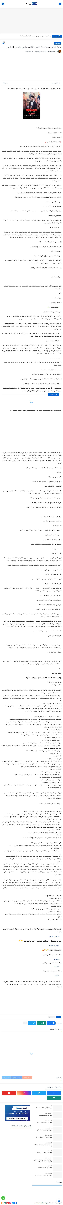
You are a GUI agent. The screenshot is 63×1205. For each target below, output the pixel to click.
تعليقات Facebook (17, 1078)
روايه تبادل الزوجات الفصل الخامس (43, 1175)
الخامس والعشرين (54, 936)
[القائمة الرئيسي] (60, 4)
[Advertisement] (31, 20)
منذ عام (49, 1150)
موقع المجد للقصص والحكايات (41, 1203)
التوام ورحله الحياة (54, 945)
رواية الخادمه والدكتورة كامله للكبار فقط (43, 1146)
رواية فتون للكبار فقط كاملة (45, 1168)
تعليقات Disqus (6, 1078)
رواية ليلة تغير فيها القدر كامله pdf (43, 1153)
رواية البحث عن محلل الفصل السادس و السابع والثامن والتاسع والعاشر (42, 1161)
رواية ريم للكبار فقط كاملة (45, 1115)
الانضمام (56, 959)
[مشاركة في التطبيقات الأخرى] (25, 1023)
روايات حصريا (57, 43)
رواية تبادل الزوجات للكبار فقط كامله (43, 1108)
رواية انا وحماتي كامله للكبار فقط (43, 1137)
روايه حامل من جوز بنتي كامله (44, 1123)
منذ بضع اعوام (48, 1105)
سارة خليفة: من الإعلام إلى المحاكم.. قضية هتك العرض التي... (34, 36)
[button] (51, 1023)
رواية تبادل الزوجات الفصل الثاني (44, 1130)
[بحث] (3, 4)
